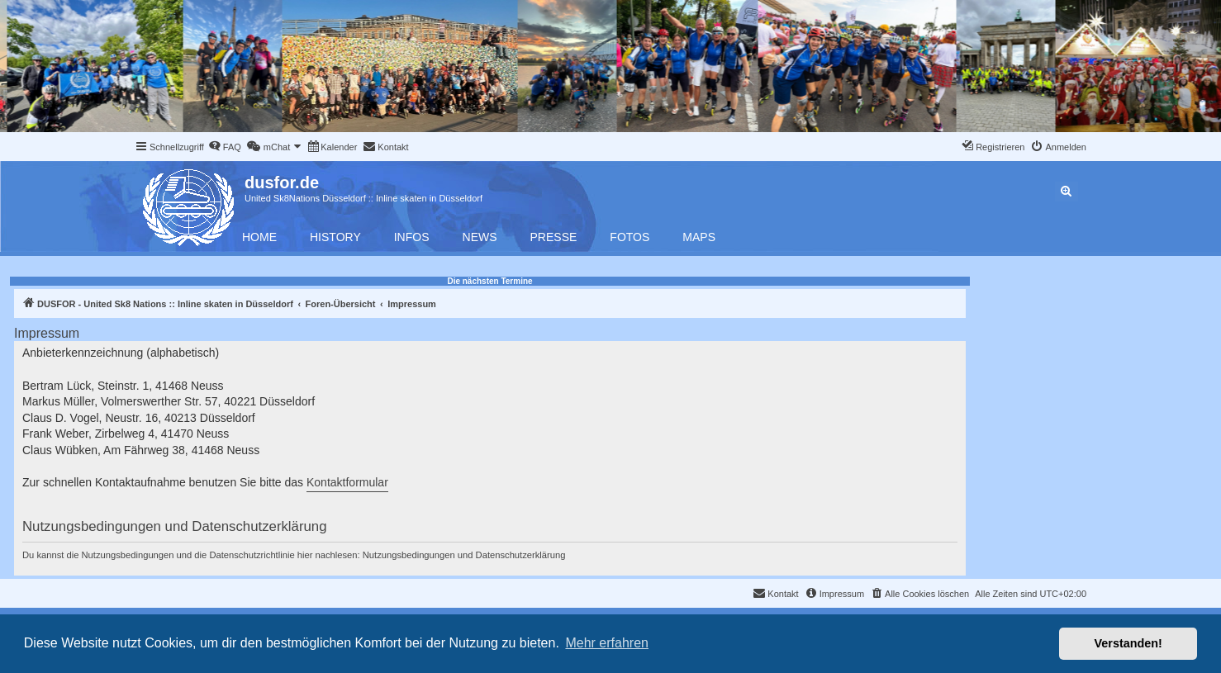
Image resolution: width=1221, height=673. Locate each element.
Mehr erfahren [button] (607, 643)
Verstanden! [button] (1128, 643)
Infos (412, 237)
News (480, 237)
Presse (553, 237)
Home (259, 237)
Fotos (629, 237)
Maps (698, 237)
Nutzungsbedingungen (409, 555)
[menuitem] (224, 147)
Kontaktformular (347, 482)
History (335, 237)
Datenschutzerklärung (521, 555)
